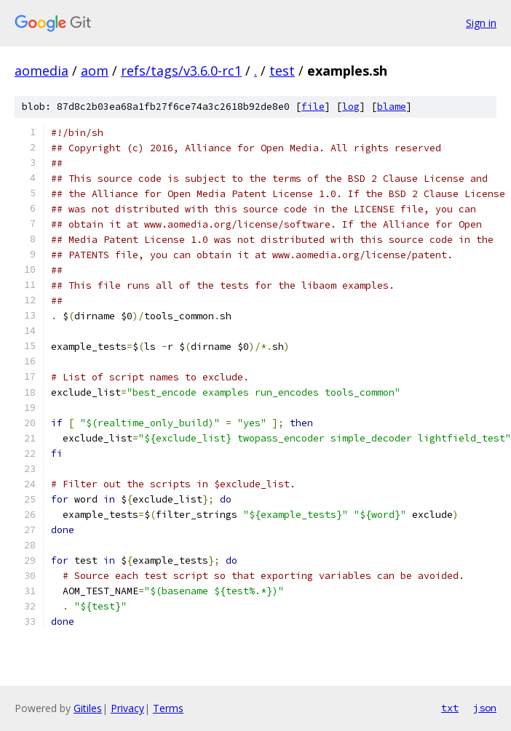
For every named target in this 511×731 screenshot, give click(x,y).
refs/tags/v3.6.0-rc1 (181, 70)
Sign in (481, 23)
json (484, 707)
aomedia (41, 70)
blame (391, 106)
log (351, 106)
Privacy (127, 708)
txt (450, 707)
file (313, 106)
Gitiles (88, 708)
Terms (168, 708)
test (282, 70)
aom (94, 70)
